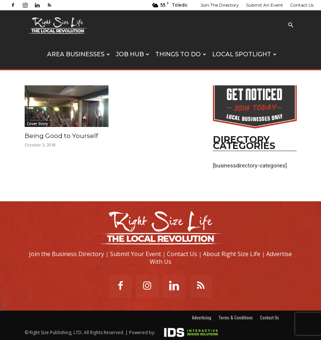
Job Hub (132, 54)
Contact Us (302, 5)
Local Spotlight (244, 54)
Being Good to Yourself (61, 135)
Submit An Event (264, 5)
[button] (291, 25)
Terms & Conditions (235, 317)
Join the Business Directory (66, 254)
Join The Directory (219, 5)
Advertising (201, 317)
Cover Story (37, 123)
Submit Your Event (135, 254)
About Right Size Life (231, 254)
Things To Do (180, 54)
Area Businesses (78, 54)
